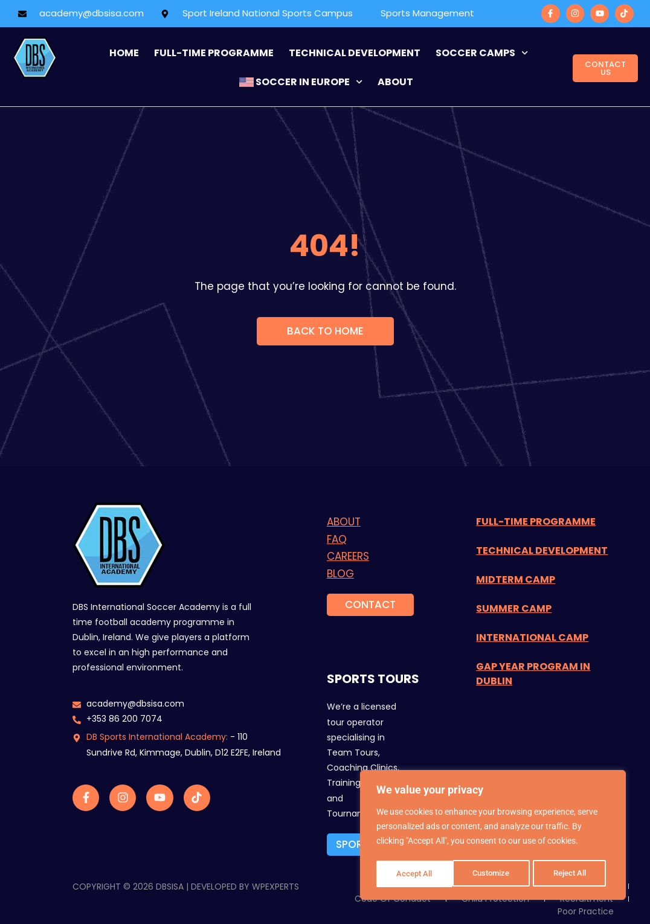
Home (124, 53)
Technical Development (354, 53)
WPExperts (275, 887)
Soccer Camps (482, 52)
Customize (415, 874)
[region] (493, 836)
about (395, 82)
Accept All (572, 874)
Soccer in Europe (300, 81)
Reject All (494, 874)
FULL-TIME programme (214, 53)
